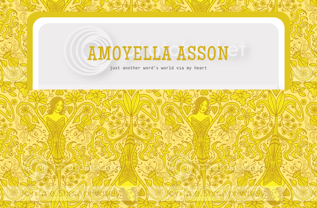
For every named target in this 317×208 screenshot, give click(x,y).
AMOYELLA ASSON (158, 56)
